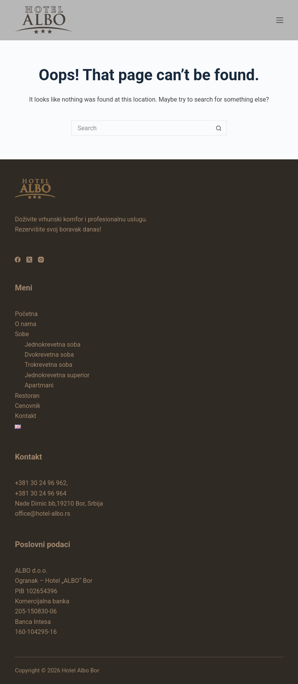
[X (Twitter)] (29, 260)
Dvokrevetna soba (49, 354)
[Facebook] (18, 260)
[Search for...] (141, 128)
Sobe (22, 334)
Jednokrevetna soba (52, 344)
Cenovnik (27, 405)
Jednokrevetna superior (56, 375)
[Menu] (279, 20)
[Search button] (219, 128)
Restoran (27, 395)
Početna (26, 314)
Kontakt (25, 416)
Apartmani (39, 385)
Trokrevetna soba (48, 364)
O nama (25, 324)
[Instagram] (41, 260)
